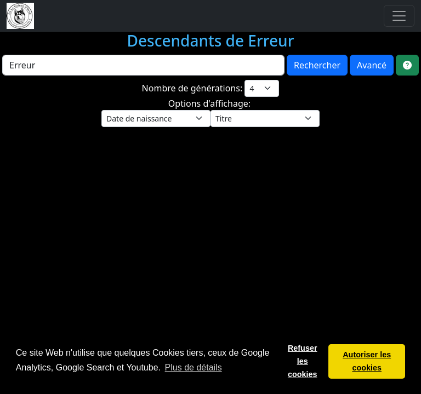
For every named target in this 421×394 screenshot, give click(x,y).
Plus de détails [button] (193, 367)
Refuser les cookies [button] (302, 361)
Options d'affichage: (210, 103)
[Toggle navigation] (399, 16)
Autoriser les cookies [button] (367, 361)
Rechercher (317, 65)
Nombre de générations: (193, 88)
